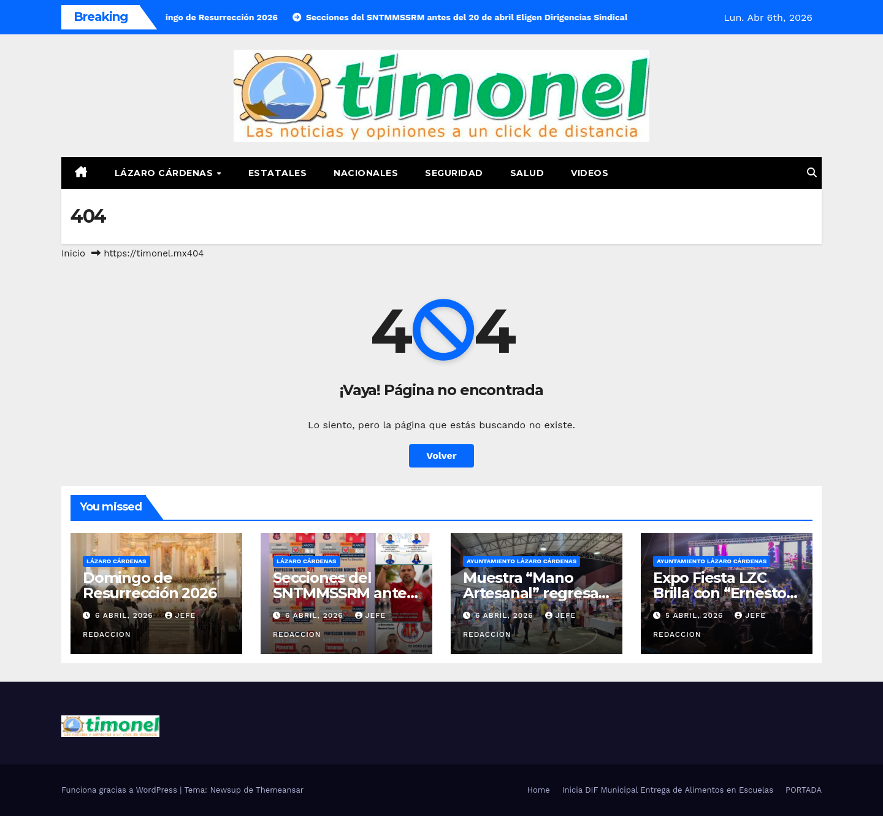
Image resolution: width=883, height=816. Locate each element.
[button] (812, 173)
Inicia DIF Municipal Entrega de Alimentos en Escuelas (667, 790)
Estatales (277, 173)
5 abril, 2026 (695, 615)
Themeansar (280, 790)
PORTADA (804, 790)
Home (538, 790)
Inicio (73, 253)
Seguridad (454, 173)
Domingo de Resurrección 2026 (149, 585)
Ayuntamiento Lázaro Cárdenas (521, 561)
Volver (441, 455)
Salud (527, 173)
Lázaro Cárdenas (165, 173)
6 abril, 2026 (125, 615)
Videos (589, 173)
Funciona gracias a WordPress (120, 790)
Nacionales (366, 173)
